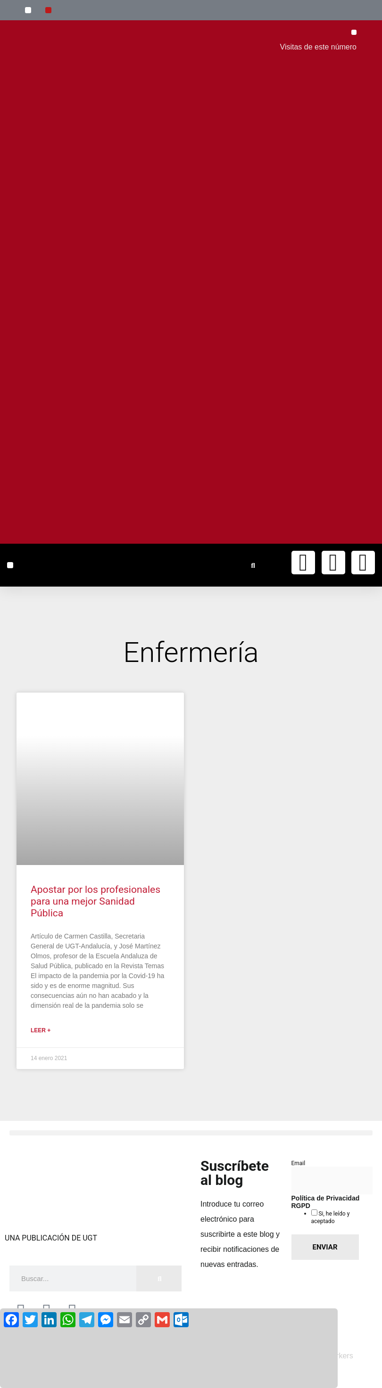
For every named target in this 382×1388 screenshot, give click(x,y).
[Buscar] (159, 1278)
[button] (28, 10)
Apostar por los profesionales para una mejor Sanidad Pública (95, 901)
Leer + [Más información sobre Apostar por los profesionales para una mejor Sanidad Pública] (40, 1030)
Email (298, 1163)
